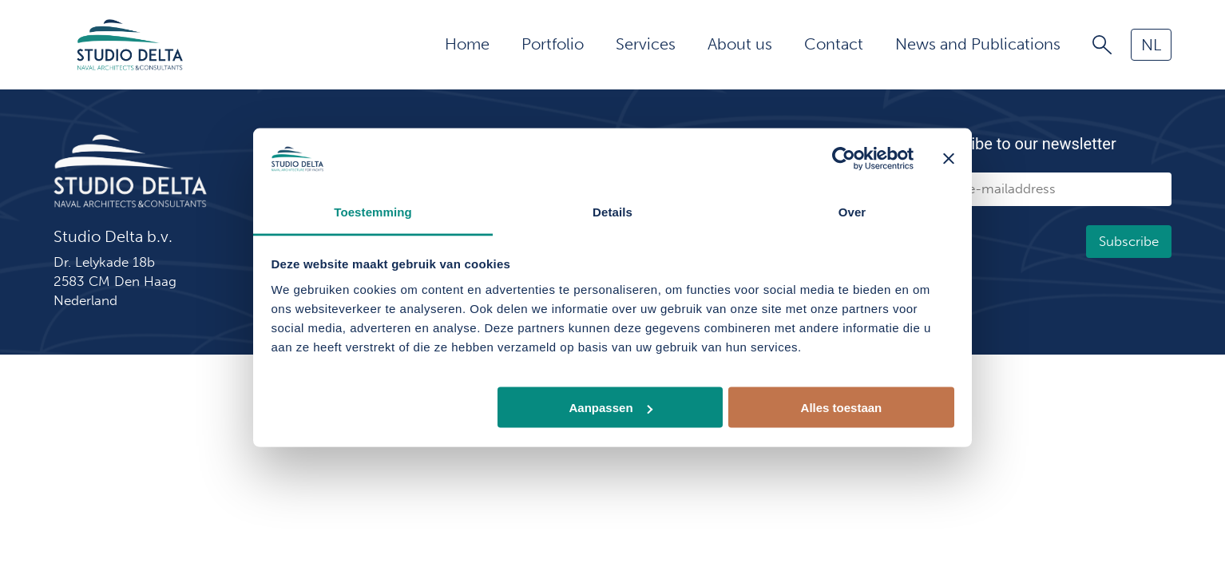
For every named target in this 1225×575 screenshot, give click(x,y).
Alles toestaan (841, 407)
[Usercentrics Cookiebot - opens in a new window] (844, 159)
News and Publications (977, 44)
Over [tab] (852, 211)
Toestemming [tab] (373, 211)
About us (740, 44)
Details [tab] (612, 211)
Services (646, 44)
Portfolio (552, 44)
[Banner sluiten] (948, 159)
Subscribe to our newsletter (1019, 143)
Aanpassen (610, 407)
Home (467, 44)
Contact (833, 44)
